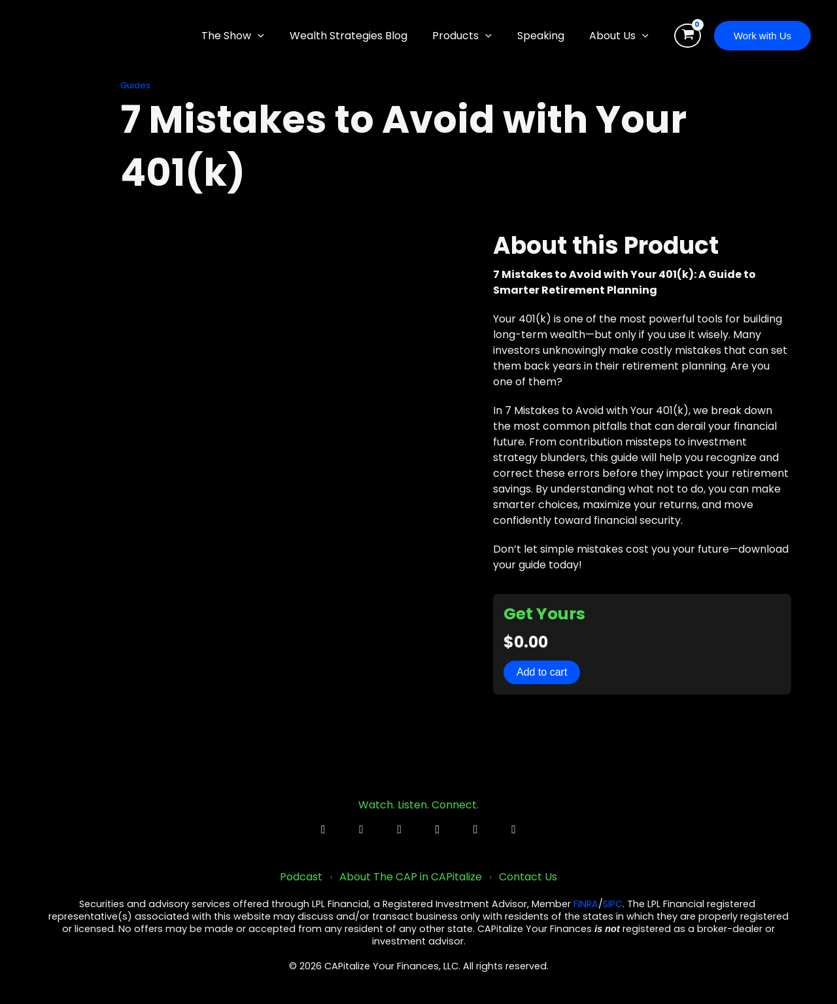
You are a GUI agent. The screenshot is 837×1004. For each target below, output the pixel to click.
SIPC (613, 904)
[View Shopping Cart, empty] (687, 36)
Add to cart (542, 672)
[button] (277, 36)
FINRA (585, 904)
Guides (135, 85)
